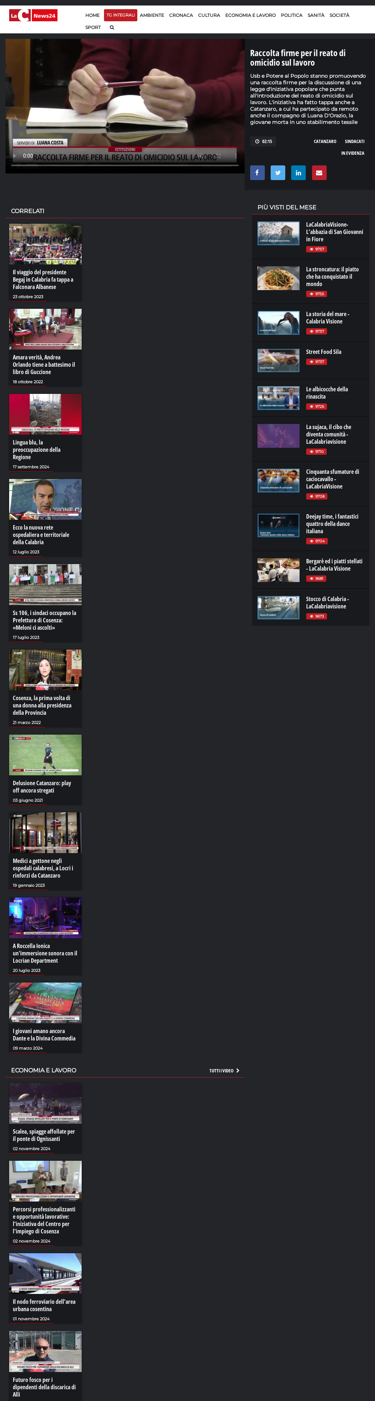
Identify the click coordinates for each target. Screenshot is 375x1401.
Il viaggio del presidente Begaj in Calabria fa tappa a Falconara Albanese (43, 279)
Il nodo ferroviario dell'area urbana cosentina (44, 1305)
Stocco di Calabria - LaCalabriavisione (327, 602)
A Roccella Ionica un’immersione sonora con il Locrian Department (45, 953)
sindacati (354, 141)
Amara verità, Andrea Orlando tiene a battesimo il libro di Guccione (44, 364)
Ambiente (152, 15)
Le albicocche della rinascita (327, 392)
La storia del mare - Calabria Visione (327, 317)
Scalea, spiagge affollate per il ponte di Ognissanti (44, 1135)
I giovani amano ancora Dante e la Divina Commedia (44, 1034)
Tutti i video (224, 1070)
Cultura (209, 15)
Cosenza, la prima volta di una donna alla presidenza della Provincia (42, 705)
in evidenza (352, 153)
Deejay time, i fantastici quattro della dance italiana (332, 523)
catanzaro (325, 141)
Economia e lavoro (250, 15)
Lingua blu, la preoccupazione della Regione (36, 449)
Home (92, 15)
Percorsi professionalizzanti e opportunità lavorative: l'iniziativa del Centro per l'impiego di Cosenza (44, 1220)
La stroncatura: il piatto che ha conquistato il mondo (332, 276)
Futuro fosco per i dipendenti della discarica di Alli (44, 1387)
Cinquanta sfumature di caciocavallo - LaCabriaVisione (332, 479)
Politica (291, 15)
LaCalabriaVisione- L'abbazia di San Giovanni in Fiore (334, 231)
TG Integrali (121, 15)
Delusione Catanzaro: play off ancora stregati (42, 786)
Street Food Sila (323, 352)
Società (339, 15)
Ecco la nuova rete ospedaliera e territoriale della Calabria (41, 534)
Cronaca (181, 15)
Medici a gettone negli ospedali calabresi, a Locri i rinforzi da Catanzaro (43, 868)
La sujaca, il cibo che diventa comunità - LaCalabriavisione (328, 434)
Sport (93, 27)
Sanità (316, 15)
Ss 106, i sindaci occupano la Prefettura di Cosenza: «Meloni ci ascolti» (44, 620)
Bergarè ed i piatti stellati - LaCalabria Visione (334, 565)
